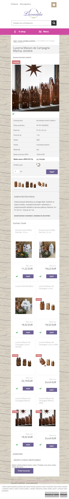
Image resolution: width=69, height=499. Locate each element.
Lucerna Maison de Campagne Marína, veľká (46, 400)
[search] (54, 23)
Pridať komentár (24, 470)
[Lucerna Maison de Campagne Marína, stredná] (35, 65)
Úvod (15, 41)
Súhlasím (63, 494)
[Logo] (33, 13)
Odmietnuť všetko (52, 494)
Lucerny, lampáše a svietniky (26, 41)
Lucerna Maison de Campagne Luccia (46, 287)
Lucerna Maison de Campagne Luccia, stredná (22, 344)
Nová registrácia (25, 4)
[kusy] (16, 171)
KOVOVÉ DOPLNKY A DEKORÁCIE (23, 216)
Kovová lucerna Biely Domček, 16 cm (23, 231)
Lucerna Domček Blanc (24, 286)
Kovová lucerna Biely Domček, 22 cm (47, 231)
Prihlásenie (14, 4)
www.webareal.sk (32, 483)
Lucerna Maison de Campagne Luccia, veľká (48, 343)
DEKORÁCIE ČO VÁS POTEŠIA (42, 216)
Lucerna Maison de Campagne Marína (22, 399)
